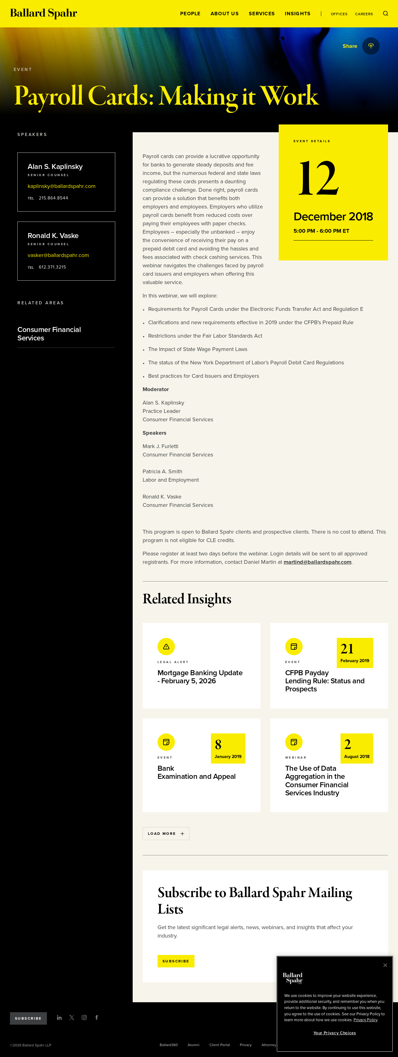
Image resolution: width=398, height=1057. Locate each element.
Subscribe (28, 1018)
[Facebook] (97, 1017)
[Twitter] (72, 1017)
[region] (335, 1004)
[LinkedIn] (59, 1017)
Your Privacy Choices (334, 1033)
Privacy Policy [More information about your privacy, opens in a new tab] (365, 1019)
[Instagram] (84, 1017)
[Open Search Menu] (385, 13)
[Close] (385, 965)
